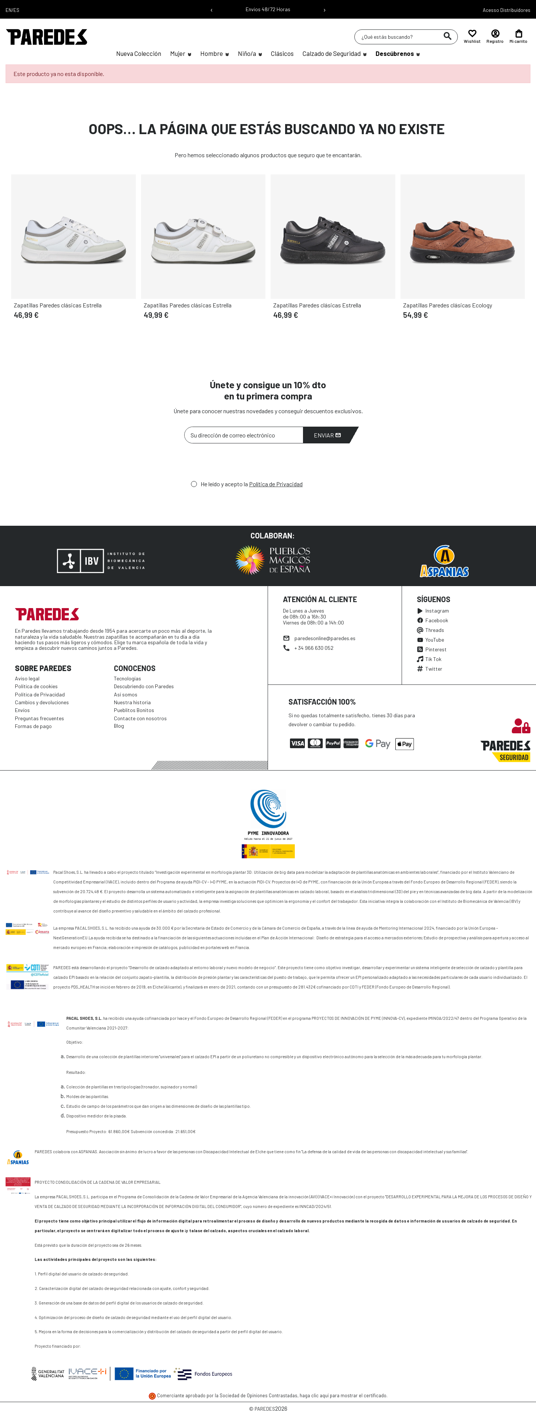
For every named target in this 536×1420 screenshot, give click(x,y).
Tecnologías (127, 678)
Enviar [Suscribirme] (327, 435)
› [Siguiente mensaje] (324, 9)
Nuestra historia (132, 702)
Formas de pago (33, 726)
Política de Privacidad (276, 483)
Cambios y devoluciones (42, 702)
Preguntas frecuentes (39, 718)
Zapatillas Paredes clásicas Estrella (58, 305)
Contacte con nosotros (140, 718)
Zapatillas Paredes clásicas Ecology (447, 305)
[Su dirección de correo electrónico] (244, 435)
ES (16, 10)
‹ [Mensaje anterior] (211, 9)
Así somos (125, 694)
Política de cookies (36, 686)
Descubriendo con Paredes (144, 686)
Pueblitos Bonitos (134, 710)
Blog (119, 725)
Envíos (22, 710)
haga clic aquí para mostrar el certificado (343, 1395)
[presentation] (240, 463)
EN (9, 10)
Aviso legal (27, 678)
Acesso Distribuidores (506, 10)
